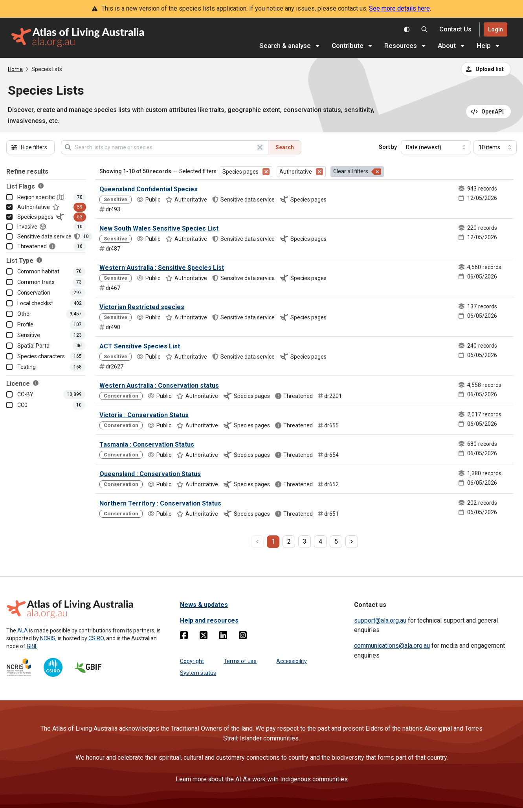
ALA (22, 630)
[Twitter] (203, 636)
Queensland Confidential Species (148, 189)
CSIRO (96, 638)
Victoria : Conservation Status (144, 415)
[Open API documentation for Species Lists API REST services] (489, 111)
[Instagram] (243, 636)
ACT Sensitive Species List (139, 346)
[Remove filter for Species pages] (266, 171)
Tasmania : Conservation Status (146, 444)
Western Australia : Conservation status (159, 385)
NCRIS (47, 638)
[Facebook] (184, 636)
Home (15, 69)
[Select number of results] (495, 147)
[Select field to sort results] (436, 147)
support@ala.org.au (380, 620)
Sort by (388, 147)
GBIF (32, 646)
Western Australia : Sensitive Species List (161, 267)
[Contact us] (455, 30)
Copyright (192, 661)
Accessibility (291, 661)
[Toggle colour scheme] (406, 29)
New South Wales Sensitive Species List (158, 228)
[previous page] (257, 541)
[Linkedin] (223, 636)
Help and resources (209, 620)
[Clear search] (260, 147)
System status (198, 673)
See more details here (399, 8)
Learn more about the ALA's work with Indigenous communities (262, 779)
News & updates (204, 604)
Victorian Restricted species (141, 307)
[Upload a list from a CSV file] (486, 69)
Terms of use (240, 661)
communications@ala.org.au (392, 645)
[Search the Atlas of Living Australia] (424, 29)
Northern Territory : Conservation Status (160, 503)
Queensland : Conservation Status (150, 474)
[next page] (351, 541)
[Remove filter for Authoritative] (319, 171)
